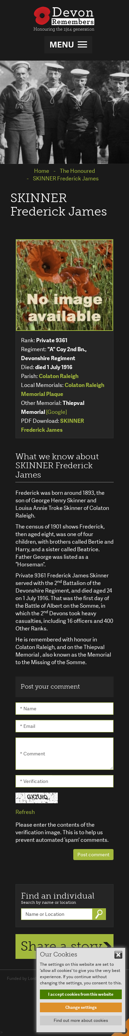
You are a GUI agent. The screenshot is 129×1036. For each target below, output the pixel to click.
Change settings (81, 1007)
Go (100, 914)
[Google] (56, 412)
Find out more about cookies (81, 1020)
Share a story (61, 946)
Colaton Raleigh (58, 376)
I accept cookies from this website (81, 994)
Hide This (118, 955)
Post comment (93, 854)
